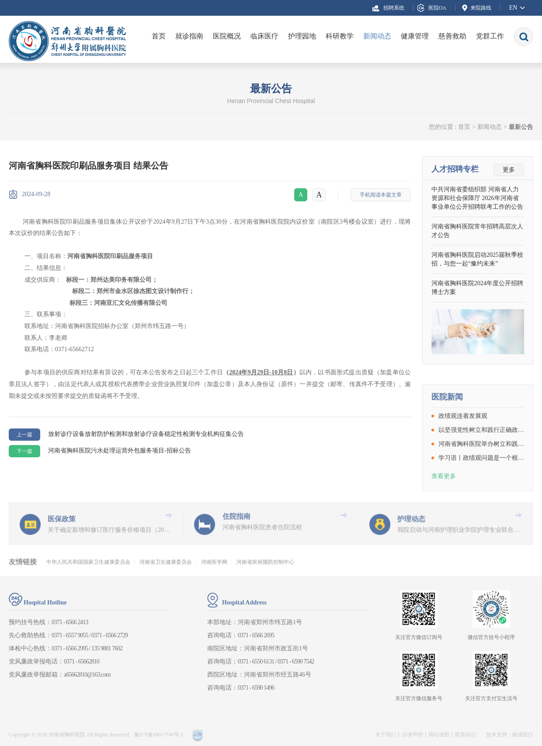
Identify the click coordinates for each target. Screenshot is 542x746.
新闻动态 (377, 36)
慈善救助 (452, 36)
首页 (159, 36)
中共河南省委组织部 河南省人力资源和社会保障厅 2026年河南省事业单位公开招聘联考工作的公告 (477, 198)
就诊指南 (189, 36)
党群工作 (490, 36)
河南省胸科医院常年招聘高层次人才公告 (477, 230)
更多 (509, 169)
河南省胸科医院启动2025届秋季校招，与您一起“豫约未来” (477, 259)
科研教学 (340, 36)
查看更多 (443, 511)
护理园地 (302, 36)
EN (513, 7)
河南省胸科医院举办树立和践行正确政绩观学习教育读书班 (481, 479)
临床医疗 (264, 36)
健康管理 (415, 36)
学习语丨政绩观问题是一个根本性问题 (481, 493)
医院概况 (227, 36)
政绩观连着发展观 (462, 451)
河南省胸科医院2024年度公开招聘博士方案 (477, 287)
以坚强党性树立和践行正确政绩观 (481, 465)
